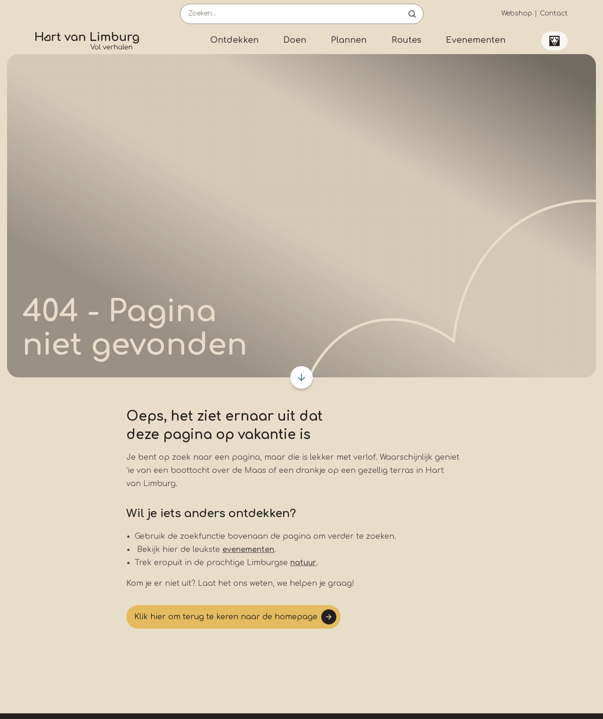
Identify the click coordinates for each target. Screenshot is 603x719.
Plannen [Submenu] (349, 40)
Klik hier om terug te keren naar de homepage (226, 617)
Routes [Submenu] (406, 40)
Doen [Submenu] (294, 40)
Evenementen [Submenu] (475, 40)
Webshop (516, 13)
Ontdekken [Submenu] (234, 40)
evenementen (248, 549)
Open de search (412, 14)
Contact (554, 13)
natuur (303, 563)
